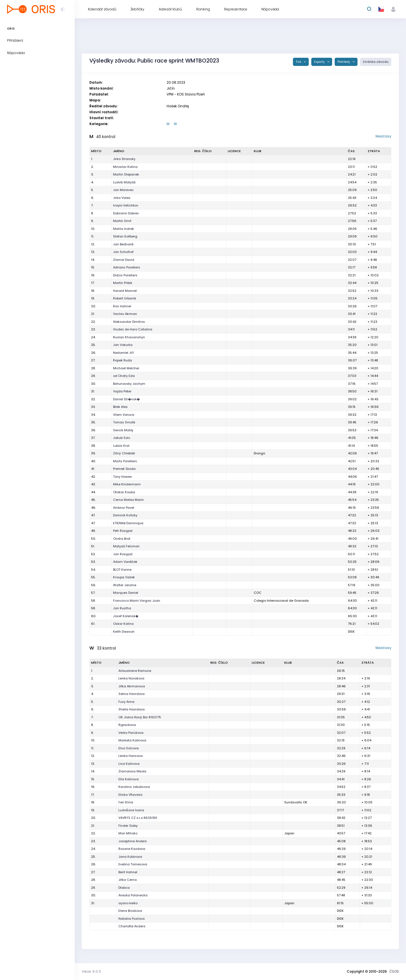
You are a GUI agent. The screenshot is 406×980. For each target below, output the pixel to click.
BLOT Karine (122, 569)
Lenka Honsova (130, 756)
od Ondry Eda (124, 376)
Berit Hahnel (127, 872)
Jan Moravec (123, 190)
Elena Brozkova (130, 910)
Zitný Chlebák (124, 453)
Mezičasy (383, 136)
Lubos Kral (121, 445)
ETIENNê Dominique (128, 523)
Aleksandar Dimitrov (129, 321)
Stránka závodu (376, 62)
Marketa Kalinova (132, 740)
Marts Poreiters (125, 461)
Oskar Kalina (123, 623)
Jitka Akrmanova (131, 686)
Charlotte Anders (131, 926)
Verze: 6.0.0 (91, 971)
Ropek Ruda (122, 360)
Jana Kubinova (130, 856)
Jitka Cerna (127, 879)
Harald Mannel (125, 290)
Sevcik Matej (123, 430)
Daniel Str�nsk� (126, 399)
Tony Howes (122, 476)
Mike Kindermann (127, 484)
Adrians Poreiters (126, 267)
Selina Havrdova (131, 694)
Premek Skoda (124, 468)
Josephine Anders (132, 841)
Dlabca (124, 887)
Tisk (299, 62)
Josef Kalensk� (125, 616)
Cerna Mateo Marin (128, 499)
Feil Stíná (125, 802)
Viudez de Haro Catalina (132, 329)
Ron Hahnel (122, 306)
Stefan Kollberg (125, 236)
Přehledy (344, 62)
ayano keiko (128, 903)
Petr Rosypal (123, 530)
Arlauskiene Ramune (134, 670)
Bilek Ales (120, 407)
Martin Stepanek (126, 174)
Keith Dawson (123, 631)
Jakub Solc (121, 437)
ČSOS (394, 971)
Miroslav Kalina (125, 167)
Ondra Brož (121, 538)
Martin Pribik (122, 283)
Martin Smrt (122, 221)
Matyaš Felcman (126, 546)
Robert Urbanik (124, 298)
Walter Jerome (124, 585)
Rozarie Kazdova (131, 848)
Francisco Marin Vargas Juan (136, 600)
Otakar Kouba (124, 492)
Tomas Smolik (124, 422)
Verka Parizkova (131, 732)
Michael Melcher (126, 368)
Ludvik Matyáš (124, 182)
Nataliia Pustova (131, 918)
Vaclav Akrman (125, 314)
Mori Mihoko (127, 833)
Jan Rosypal (123, 554)
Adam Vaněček (125, 561)
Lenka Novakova (131, 678)
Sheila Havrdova (131, 709)
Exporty (320, 62)
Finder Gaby (128, 825)
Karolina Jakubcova (134, 787)
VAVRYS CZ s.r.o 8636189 (137, 817)
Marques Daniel (125, 592)
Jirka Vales (122, 197)
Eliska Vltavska (130, 794)
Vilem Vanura (123, 414)
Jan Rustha (122, 608)
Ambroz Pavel (123, 507)
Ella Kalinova (128, 779)
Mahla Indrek (123, 228)
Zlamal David (123, 259)
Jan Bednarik (123, 244)
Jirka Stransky (124, 159)
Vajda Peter (122, 391)
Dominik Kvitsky (125, 515)
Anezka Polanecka (132, 895)
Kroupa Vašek (124, 577)
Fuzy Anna (126, 701)
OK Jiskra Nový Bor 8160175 (139, 717)
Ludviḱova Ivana (131, 810)
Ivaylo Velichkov (125, 205)
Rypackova (127, 725)
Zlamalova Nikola (132, 771)
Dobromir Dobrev (126, 213)
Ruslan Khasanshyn (129, 337)
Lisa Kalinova (129, 763)
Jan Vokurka (123, 345)
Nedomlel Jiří (123, 352)
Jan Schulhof (123, 252)
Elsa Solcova (128, 748)
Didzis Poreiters (125, 275)
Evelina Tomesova (132, 864)
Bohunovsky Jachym (129, 383)
